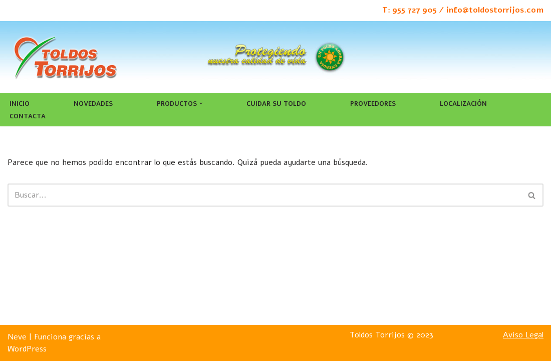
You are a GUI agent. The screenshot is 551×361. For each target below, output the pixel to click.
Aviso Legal (523, 334)
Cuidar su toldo (276, 103)
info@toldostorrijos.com (494, 10)
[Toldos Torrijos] (65, 57)
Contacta (28, 116)
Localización (463, 103)
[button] (200, 103)
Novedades (93, 103)
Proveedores (373, 103)
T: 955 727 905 (409, 10)
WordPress (27, 348)
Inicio (20, 103)
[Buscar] (264, 195)
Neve (17, 336)
